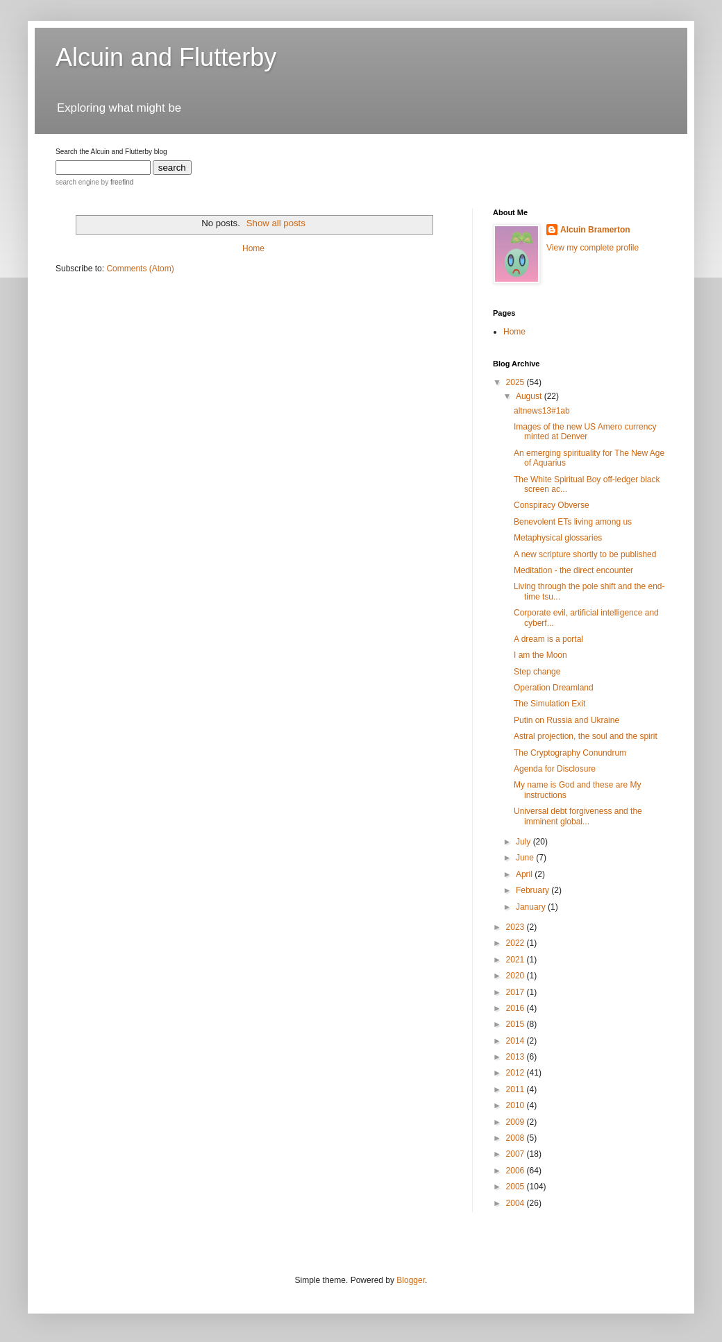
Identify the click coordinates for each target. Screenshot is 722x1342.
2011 (516, 1089)
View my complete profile (592, 248)
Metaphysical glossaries (558, 538)
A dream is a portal (548, 639)
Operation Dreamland (554, 688)
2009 (516, 1122)
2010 (516, 1105)
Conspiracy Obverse (551, 505)
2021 (516, 960)
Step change (537, 672)
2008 (516, 1138)
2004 (516, 1203)
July (524, 842)
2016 (516, 1008)
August (530, 396)
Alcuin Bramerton (595, 230)
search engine (77, 182)
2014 (516, 1041)
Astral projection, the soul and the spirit (585, 736)
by (116, 182)
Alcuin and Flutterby (166, 57)
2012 (516, 1073)
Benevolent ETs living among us (573, 522)
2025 (516, 382)
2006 (516, 1170)
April (525, 874)
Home (253, 248)
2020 (516, 975)
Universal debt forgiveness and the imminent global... (578, 816)
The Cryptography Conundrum (570, 753)
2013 (516, 1057)
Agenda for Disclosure (555, 769)
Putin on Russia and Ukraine (566, 720)
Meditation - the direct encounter (573, 570)
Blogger (410, 1280)
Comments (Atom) (140, 268)
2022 (516, 943)
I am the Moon (540, 655)
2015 (516, 1024)
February (533, 890)
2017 (516, 992)
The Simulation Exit (549, 703)
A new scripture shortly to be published (585, 554)
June (526, 858)
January (532, 907)
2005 (516, 1186)
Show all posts (275, 223)
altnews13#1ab (542, 411)
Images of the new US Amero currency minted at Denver (585, 431)
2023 (516, 927)
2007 (516, 1154)
